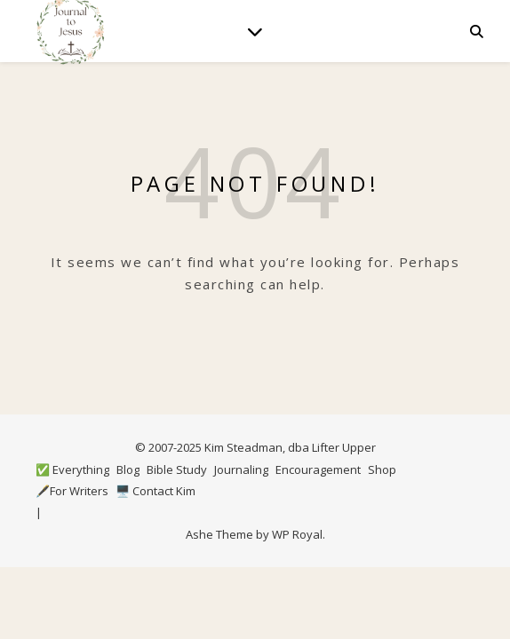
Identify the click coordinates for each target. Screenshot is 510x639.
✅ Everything (72, 469)
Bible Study (177, 469)
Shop (382, 469)
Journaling (241, 469)
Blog (127, 469)
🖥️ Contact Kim (155, 491)
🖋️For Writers (72, 491)
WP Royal (297, 534)
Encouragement (318, 469)
